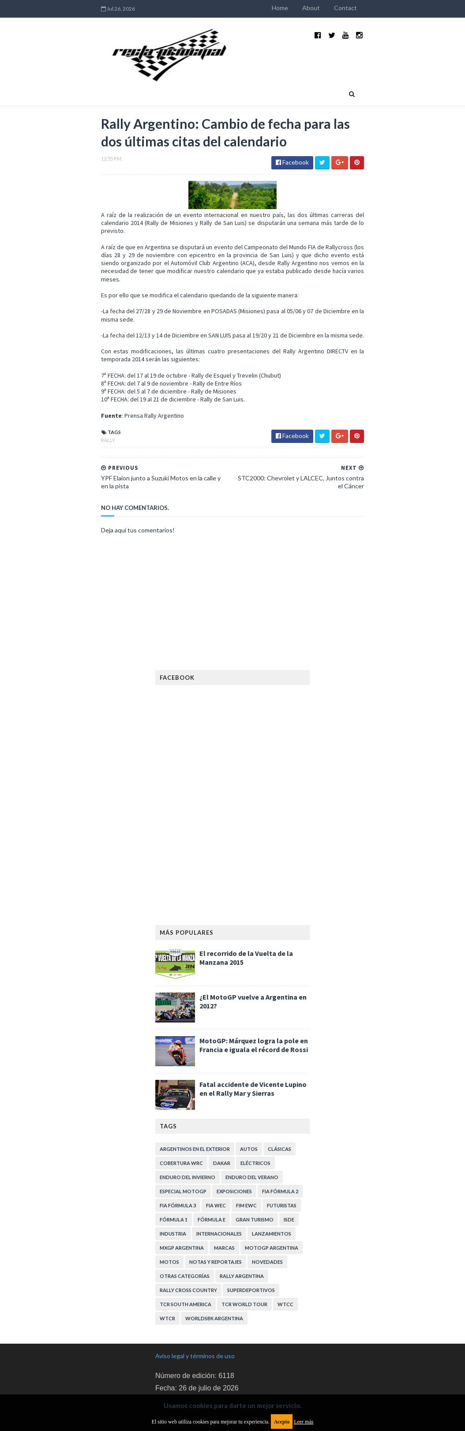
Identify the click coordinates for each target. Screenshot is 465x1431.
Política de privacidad (184, 1369)
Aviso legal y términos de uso (195, 1309)
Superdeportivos (251, 1243)
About (344, 7)
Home (313, 7)
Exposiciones (234, 1144)
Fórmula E (211, 1173)
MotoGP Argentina (271, 1201)
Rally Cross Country (188, 1243)
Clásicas (279, 1102)
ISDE (289, 1173)
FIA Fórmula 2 (280, 1144)
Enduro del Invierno (187, 1130)
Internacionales (219, 1187)
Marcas (224, 1201)
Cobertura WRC (181, 1116)
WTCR (167, 1271)
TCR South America (185, 1257)
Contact (379, 7)
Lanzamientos (271, 1187)
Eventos (195, 74)
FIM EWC (246, 1158)
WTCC (285, 1257)
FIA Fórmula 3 (178, 1158)
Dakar (221, 1116)
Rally (75, 401)
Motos (169, 1215)
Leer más (303, 1422)
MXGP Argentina (182, 1201)
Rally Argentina (242, 1229)
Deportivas (151, 74)
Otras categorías (185, 1229)
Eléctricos (255, 1116)
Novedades (267, 1215)
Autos (249, 1102)
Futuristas (281, 1158)
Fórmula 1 (174, 1173)
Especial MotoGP (183, 1144)
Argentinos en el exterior (195, 1102)
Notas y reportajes (215, 1215)
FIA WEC (216, 1158)
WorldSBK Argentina (214, 1271)
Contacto (290, 74)
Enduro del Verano (251, 1130)
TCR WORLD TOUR (244, 1257)
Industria (106, 74)
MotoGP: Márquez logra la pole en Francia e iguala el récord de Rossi (253, 998)
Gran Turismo (255, 1173)
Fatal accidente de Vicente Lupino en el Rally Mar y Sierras (253, 1042)
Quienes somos (244, 74)
